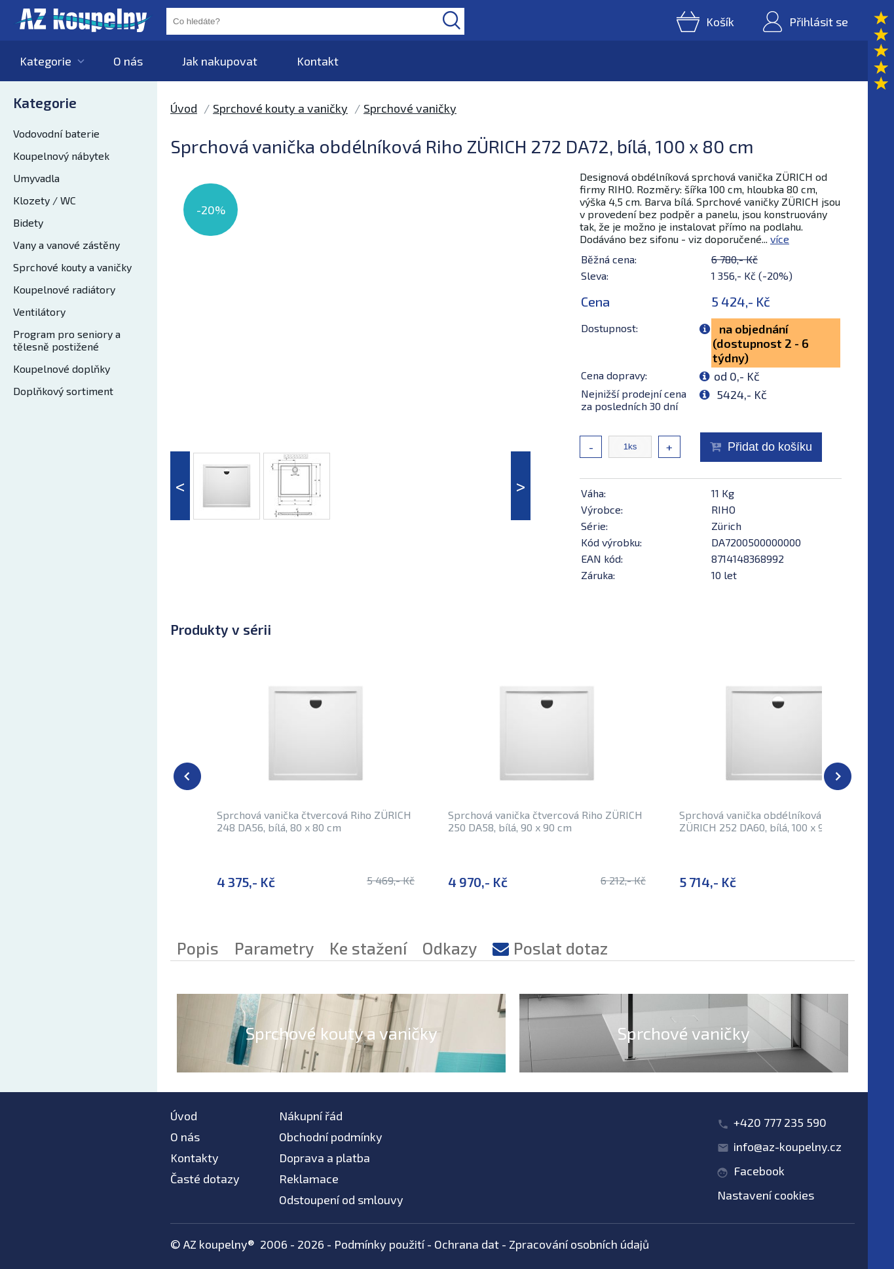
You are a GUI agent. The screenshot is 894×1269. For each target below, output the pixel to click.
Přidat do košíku (770, 446)
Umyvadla (36, 178)
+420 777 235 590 (780, 1122)
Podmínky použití (379, 1244)
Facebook (759, 1171)
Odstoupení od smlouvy (341, 1199)
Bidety (28, 222)
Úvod (183, 108)
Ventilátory (39, 311)
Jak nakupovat (219, 61)
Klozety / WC (44, 200)
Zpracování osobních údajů (579, 1244)
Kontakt (318, 61)
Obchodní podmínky (330, 1136)
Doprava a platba (324, 1157)
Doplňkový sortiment (63, 391)
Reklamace (309, 1178)
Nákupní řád (311, 1115)
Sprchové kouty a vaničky (72, 267)
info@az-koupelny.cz (788, 1146)
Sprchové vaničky (409, 108)
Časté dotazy (205, 1178)
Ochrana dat (466, 1244)
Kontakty (194, 1157)
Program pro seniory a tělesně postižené (67, 340)
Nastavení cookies (765, 1195)
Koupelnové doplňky (61, 368)
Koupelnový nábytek (61, 155)
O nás (128, 61)
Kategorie (45, 61)
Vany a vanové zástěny (66, 244)
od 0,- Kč (737, 376)
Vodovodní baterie (56, 133)
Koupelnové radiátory (64, 289)
